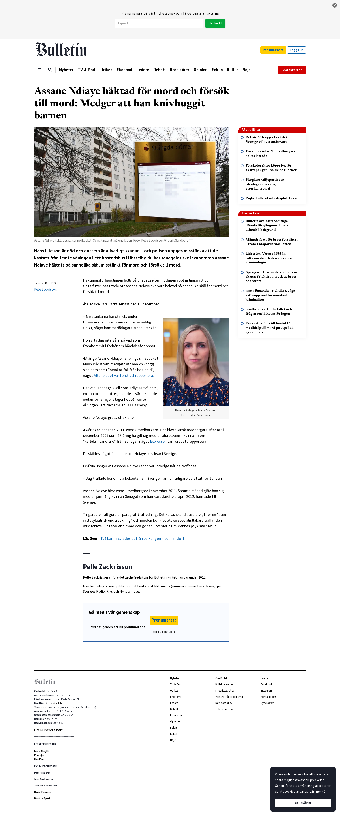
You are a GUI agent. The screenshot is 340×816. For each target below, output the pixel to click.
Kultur (232, 69)
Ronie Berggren (42, 791)
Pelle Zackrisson (45, 289)
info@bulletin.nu (57, 703)
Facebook (266, 684)
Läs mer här (318, 791)
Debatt (160, 69)
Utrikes (105, 69)
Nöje (246, 69)
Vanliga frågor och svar (229, 697)
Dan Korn (39, 759)
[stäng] (334, 5)
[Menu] (39, 69)
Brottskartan (292, 70)
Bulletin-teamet (224, 684)
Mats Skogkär (41, 751)
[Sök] (50, 69)
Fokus (217, 69)
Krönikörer (179, 69)
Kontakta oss (268, 697)
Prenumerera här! (48, 730)
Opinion (200, 69)
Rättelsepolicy (223, 703)
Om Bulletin (222, 678)
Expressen (158, 441)
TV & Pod (86, 69)
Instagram (267, 690)
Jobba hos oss (224, 709)
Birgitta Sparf (42, 798)
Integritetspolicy (224, 690)
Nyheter (66, 69)
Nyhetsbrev (267, 703)
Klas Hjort (40, 755)
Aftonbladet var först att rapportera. (123, 375)
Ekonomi (124, 69)
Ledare (143, 69)
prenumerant (134, 627)
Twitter (265, 678)
